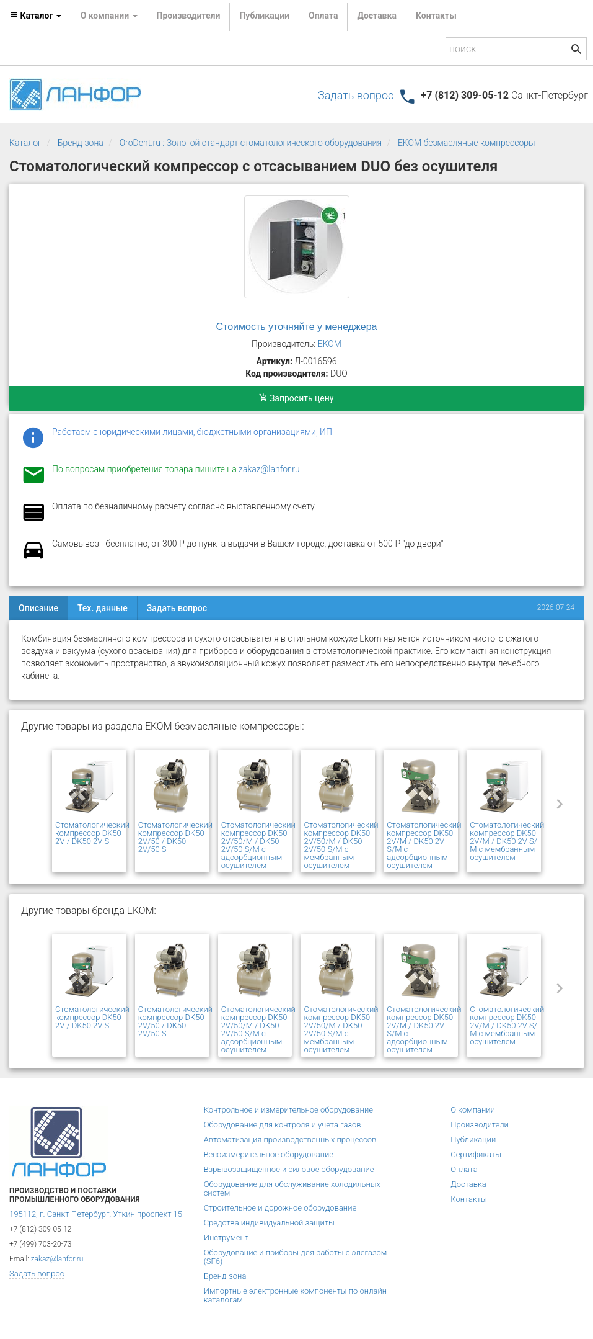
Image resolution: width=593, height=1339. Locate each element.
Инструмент (226, 1237)
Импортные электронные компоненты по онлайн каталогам (295, 1295)
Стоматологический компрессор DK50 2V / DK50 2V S (92, 833)
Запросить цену (296, 398)
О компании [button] (109, 15)
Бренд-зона (80, 143)
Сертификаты (475, 1154)
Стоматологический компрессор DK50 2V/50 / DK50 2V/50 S (175, 837)
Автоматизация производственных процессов (290, 1139)
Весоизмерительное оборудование (268, 1154)
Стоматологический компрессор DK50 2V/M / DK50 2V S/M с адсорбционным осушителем (424, 845)
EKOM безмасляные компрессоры (466, 143)
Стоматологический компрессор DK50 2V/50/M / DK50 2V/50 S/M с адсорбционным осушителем (258, 845)
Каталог (25, 143)
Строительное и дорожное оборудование (280, 1207)
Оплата (323, 15)
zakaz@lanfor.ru (269, 469)
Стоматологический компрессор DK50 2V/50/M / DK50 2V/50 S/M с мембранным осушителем (341, 845)
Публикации (264, 15)
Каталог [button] (35, 15)
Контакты (436, 15)
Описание (38, 608)
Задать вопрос (355, 95)
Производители (189, 15)
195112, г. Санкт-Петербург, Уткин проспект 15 (95, 1214)
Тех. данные (102, 608)
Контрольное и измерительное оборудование (288, 1109)
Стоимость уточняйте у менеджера (296, 326)
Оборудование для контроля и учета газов (282, 1124)
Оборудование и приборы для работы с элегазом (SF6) (295, 1257)
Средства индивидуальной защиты (269, 1222)
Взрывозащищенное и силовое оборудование (289, 1169)
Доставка (376, 15)
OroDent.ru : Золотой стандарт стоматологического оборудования (251, 143)
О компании (472, 1109)
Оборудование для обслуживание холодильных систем (292, 1189)
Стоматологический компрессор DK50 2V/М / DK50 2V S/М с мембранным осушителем (507, 841)
